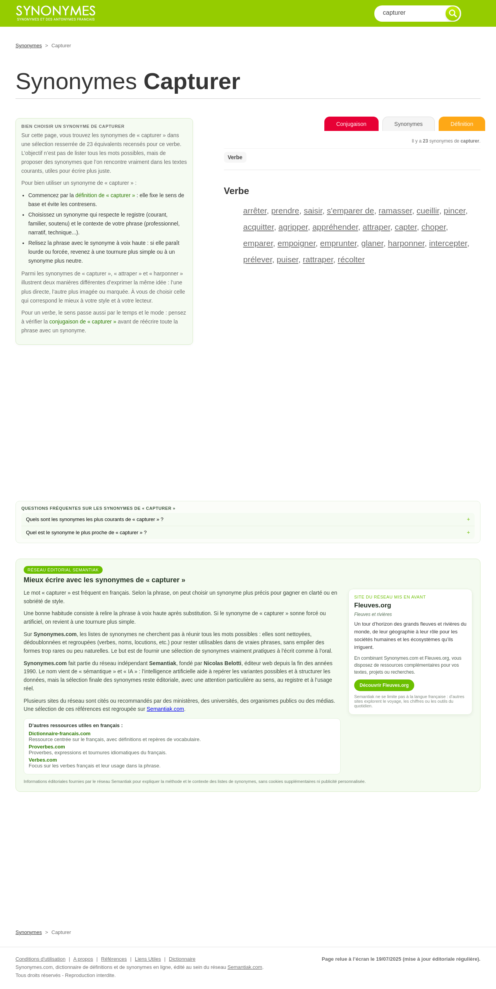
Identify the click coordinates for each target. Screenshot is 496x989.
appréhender (335, 226)
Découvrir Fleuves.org (384, 685)
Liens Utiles (148, 959)
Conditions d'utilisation (40, 959)
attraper (376, 226)
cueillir (428, 210)
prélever (257, 259)
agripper (293, 226)
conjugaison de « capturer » (83, 321)
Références (114, 959)
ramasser (395, 210)
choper (434, 226)
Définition (462, 124)
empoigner (296, 243)
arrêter (255, 210)
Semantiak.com (165, 709)
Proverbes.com (47, 747)
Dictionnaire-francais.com (60, 733)
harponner (406, 243)
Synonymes (29, 45)
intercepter (448, 243)
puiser (287, 259)
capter (406, 226)
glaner (372, 243)
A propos (83, 959)
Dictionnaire (182, 959)
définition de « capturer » (105, 195)
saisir (313, 210)
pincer (454, 210)
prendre (285, 210)
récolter (351, 259)
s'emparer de (350, 210)
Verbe (235, 157)
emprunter (338, 243)
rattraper (318, 259)
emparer (258, 243)
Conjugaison (351, 124)
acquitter (258, 226)
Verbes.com (43, 760)
